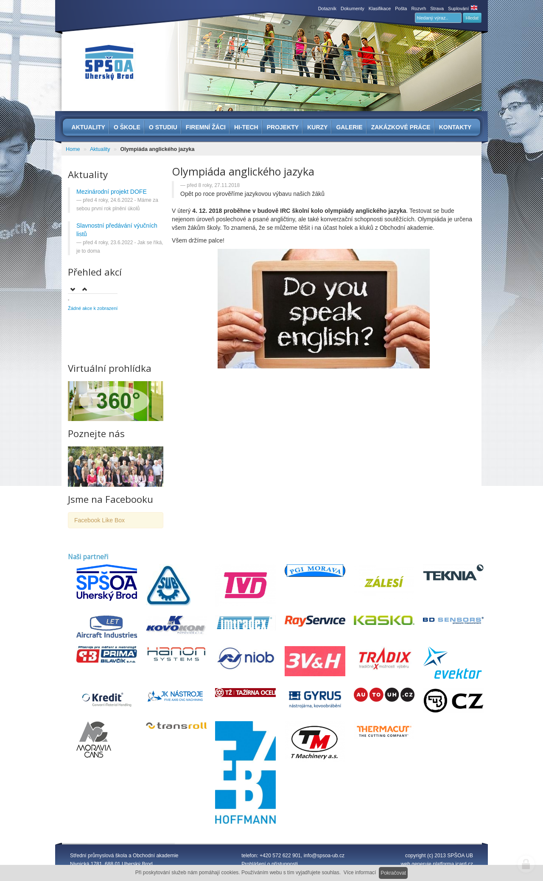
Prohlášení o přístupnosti (269, 864)
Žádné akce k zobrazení (93, 308)
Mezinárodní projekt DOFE (111, 191)
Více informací (360, 872)
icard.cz (464, 864)
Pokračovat (393, 873)
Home (73, 149)
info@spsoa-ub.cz (324, 856)
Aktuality (100, 149)
